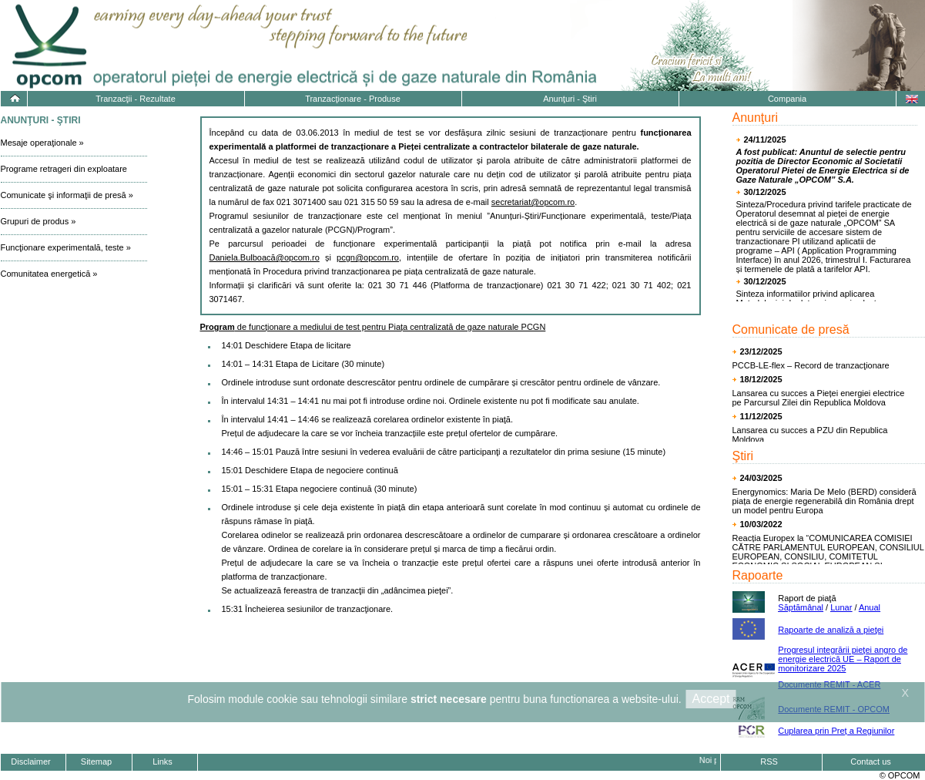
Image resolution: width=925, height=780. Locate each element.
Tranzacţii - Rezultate (136, 98)
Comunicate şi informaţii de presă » (67, 195)
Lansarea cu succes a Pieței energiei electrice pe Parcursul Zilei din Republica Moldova (818, 397)
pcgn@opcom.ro (368, 257)
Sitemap (96, 761)
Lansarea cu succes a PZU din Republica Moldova (810, 434)
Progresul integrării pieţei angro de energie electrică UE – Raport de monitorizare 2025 (842, 659)
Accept (711, 698)
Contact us (870, 761)
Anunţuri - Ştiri (570, 98)
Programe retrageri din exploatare (64, 168)
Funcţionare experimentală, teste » (66, 247)
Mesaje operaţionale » (42, 142)
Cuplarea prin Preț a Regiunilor (836, 730)
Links (162, 761)
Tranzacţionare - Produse (352, 98)
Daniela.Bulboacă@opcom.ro (264, 257)
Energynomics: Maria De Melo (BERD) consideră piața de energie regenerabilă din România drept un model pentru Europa (824, 501)
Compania (787, 98)
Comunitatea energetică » (49, 273)
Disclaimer (30, 761)
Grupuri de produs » (38, 221)
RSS (769, 761)
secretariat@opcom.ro (533, 202)
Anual (869, 607)
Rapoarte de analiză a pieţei (830, 629)
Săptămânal (800, 607)
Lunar (841, 607)
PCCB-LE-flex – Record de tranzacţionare (811, 365)
